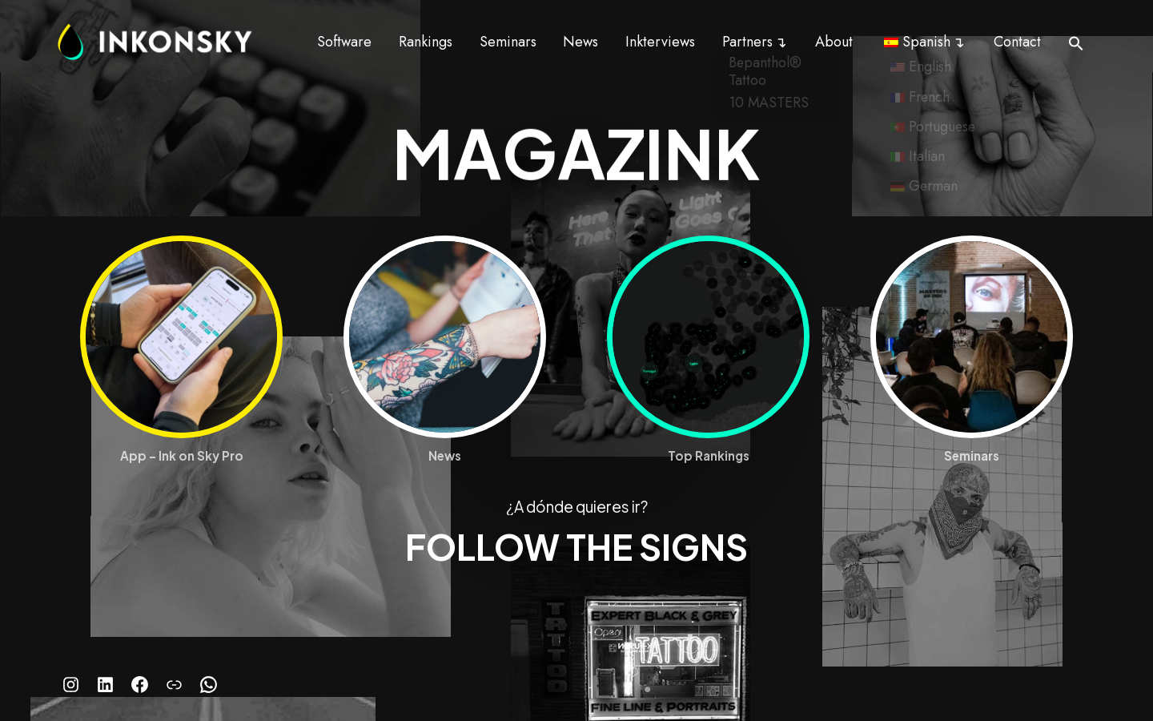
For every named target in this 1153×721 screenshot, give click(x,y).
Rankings (425, 41)
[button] (1076, 42)
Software (344, 41)
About (834, 41)
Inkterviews (660, 41)
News (580, 41)
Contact (1017, 41)
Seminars (508, 41)
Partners (747, 41)
